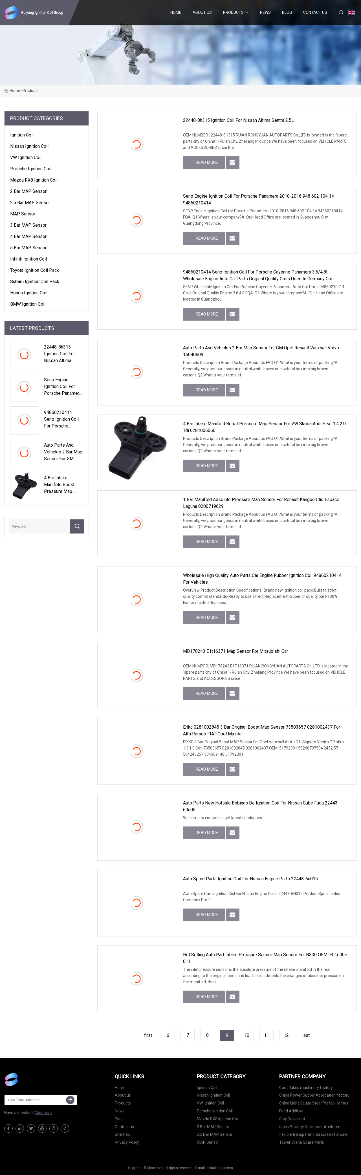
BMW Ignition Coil (27, 304)
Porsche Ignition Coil (30, 168)
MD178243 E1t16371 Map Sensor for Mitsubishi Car (235, 651)
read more (207, 162)
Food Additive (291, 1111)
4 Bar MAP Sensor (28, 236)
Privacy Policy (127, 1142)
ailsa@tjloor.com (219, 1168)
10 (246, 1035)
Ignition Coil (22, 135)
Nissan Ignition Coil (29, 146)
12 (286, 1035)
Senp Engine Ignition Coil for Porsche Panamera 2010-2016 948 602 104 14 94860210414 (258, 199)
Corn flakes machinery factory (306, 1087)
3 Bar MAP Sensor (28, 225)
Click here (43, 1112)
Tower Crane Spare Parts (301, 1142)
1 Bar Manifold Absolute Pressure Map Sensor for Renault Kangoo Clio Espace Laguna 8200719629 (261, 503)
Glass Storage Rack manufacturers (310, 1127)
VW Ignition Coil (25, 157)
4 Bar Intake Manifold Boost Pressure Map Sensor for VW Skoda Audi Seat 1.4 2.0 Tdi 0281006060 (264, 427)
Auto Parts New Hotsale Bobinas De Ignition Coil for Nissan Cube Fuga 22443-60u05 (261, 806)
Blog (287, 12)
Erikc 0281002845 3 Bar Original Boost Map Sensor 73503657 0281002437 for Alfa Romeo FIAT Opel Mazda (261, 730)
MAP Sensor (22, 214)
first (148, 1035)
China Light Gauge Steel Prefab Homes (313, 1103)
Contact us (315, 12)
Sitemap (122, 1134)
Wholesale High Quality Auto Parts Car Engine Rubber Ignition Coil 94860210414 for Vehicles (262, 579)
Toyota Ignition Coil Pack (34, 270)
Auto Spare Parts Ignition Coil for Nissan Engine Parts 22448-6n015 (250, 878)
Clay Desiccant (292, 1119)
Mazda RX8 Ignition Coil (34, 180)
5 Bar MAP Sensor (28, 247)
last (306, 1035)
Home (175, 12)
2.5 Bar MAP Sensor (30, 202)
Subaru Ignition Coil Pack (34, 281)
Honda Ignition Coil (28, 293)
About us (202, 12)
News (265, 12)
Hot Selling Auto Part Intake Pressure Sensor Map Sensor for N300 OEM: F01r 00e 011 (265, 958)
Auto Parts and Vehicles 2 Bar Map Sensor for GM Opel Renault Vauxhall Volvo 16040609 (261, 351)
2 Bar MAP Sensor (28, 191)
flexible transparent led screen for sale (313, 1134)
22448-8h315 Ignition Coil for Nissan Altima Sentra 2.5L (238, 120)
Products (233, 12)
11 (266, 1035)
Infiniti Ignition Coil (28, 259)
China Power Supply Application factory (314, 1095)
